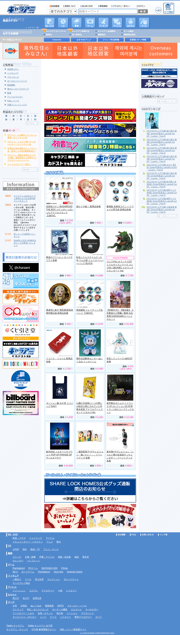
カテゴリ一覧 (33, 28)
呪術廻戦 (11, 85)
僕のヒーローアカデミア (18, 89)
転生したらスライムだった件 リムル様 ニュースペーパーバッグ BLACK (90, 260)
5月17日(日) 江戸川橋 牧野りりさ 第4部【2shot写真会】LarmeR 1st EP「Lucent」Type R (162, 192)
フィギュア (103, 23)
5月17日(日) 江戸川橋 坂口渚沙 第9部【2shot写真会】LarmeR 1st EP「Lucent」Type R (162, 133)
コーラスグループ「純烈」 (19, 164)
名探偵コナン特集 (138, 40)
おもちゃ (130, 23)
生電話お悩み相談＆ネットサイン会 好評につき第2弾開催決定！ (22, 149)
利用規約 (103, 6)
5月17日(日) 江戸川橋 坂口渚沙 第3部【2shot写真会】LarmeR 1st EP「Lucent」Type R (162, 142)
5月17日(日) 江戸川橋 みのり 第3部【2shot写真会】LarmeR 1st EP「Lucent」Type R (162, 167)
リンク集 (162, 535)
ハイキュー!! (12, 73)
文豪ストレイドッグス (17, 105)
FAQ (133, 535)
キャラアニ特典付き (81, 31)
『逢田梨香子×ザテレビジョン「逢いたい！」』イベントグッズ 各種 (90, 454)
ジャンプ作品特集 (111, 40)
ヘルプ (158, 10)
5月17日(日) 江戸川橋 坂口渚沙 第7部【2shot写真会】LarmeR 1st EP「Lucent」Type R (162, 175)
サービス (87, 6)
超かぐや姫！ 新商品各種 (88, 206)
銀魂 (9, 93)
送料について (70, 6)
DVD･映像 (49, 23)
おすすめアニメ (84, 40)
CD (63, 23)
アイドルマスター (15, 97)
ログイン (141, 6)
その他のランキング (168, 101)
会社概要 (120, 535)
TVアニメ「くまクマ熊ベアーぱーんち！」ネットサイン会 (21, 143)
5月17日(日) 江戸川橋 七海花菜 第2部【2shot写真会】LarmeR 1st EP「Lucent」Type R (162, 209)
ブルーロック (13, 77)
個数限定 (102, 35)
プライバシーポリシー (122, 6)
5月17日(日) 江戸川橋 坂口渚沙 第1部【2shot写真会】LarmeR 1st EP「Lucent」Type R (162, 158)
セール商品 (129, 31)
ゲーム (11, 564)
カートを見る (168, 8)
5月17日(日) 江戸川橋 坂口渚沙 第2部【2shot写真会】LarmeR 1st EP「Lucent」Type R (162, 150)
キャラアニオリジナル (56, 31)
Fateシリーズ (13, 101)
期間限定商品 (130, 35)
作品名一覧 (33, 123)
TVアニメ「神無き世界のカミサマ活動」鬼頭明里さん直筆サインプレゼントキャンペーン (22, 157)
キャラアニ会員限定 (107, 31)
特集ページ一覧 (31, 170)
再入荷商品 (77, 35)
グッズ (144, 23)
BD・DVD (13, 534)
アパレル (117, 23)
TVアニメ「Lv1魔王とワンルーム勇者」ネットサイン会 (22, 136)
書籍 (76, 23)
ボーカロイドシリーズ (17, 81)
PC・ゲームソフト (90, 23)
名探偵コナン (13, 69)
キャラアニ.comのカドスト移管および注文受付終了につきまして (25, 198)
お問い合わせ (147, 535)
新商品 (49, 35)
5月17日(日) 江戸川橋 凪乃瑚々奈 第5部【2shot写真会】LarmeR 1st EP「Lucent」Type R (162, 184)
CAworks (57, 40)
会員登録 (54, 6)
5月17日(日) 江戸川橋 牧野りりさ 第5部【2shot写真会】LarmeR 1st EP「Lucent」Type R (162, 201)
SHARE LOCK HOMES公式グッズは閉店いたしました (25, 242)
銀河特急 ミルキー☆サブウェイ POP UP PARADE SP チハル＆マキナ (59, 454)
